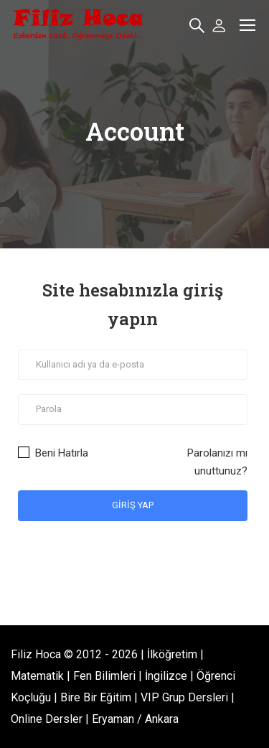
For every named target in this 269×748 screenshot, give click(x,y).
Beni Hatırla (53, 453)
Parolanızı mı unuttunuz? (217, 462)
